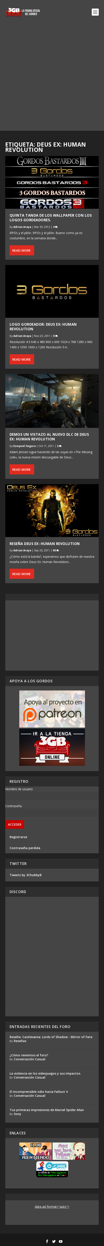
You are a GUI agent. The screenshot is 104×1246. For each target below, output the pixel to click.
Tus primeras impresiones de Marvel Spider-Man (47, 1110)
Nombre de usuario (19, 789)
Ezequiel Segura (24, 446)
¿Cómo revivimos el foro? (29, 1055)
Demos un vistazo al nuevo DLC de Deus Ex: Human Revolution (49, 436)
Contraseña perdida (25, 848)
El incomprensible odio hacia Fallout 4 (39, 1092)
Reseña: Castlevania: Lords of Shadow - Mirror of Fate (51, 1037)
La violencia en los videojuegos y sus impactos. (45, 1073)
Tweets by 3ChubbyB (26, 875)
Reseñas (20, 1041)
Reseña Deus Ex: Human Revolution (45, 543)
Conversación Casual (29, 1059)
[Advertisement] (52, 78)
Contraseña (13, 806)
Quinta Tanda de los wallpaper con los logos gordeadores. (51, 217)
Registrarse (18, 837)
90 (56, 550)
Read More (21, 250)
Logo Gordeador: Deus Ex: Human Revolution (43, 326)
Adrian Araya (22, 227)
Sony (17, 1114)
